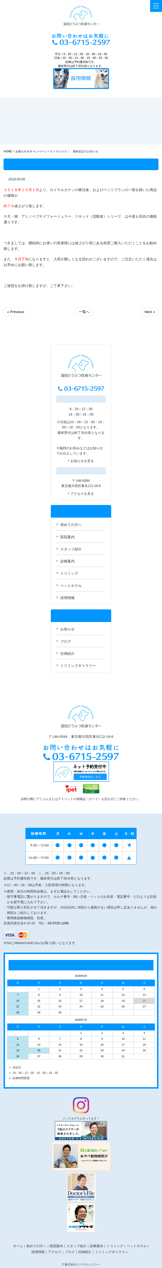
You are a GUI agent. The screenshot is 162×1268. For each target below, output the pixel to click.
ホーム (18, 1246)
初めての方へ (71, 525)
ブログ (65, 641)
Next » (150, 312)
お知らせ (96, 448)
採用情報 (67, 598)
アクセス (54, 1252)
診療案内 (67, 561)
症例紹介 (67, 653)
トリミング (69, 573)
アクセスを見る (82, 494)
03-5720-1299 (58, 923)
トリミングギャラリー (78, 666)
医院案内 (67, 537)
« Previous (15, 312)
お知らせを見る (82, 461)
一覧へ (84, 312)
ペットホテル (71, 586)
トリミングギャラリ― (111, 1252)
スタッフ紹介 (71, 549)
